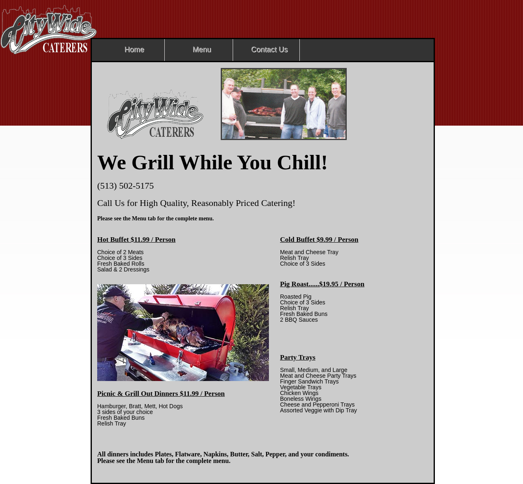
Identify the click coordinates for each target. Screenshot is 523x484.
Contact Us (269, 49)
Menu (201, 49)
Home (134, 49)
